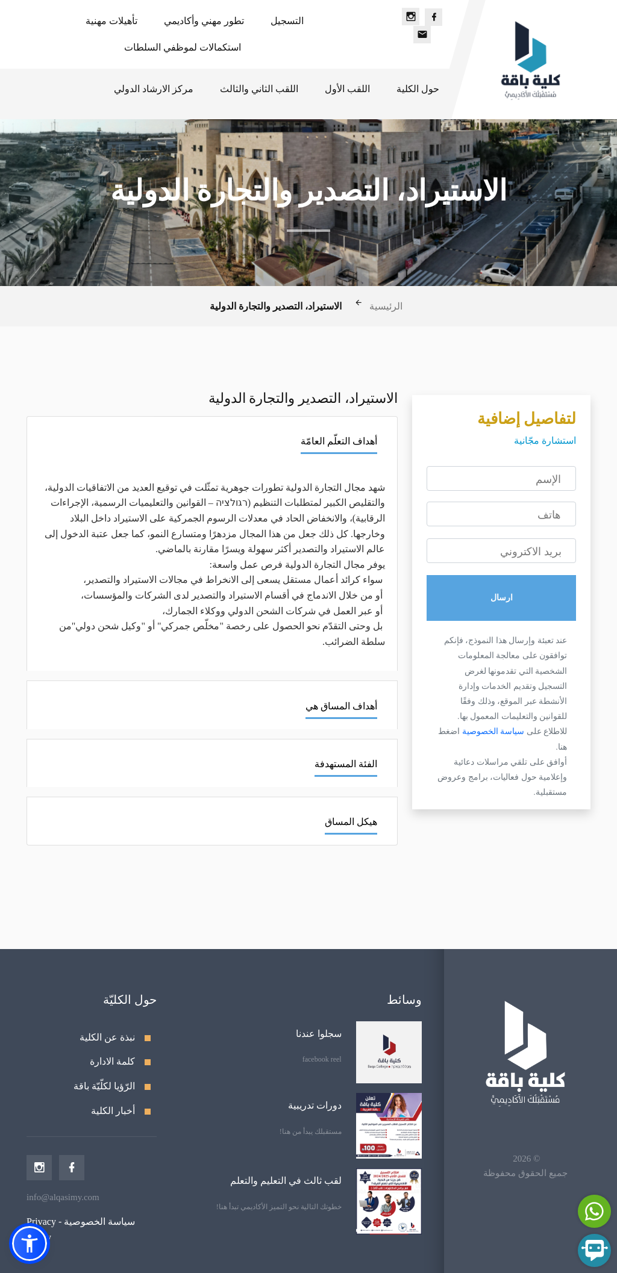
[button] (29, 1243)
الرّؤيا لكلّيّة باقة (104, 1086)
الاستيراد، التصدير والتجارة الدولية (276, 307)
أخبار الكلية (113, 1111)
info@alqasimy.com (63, 1197)
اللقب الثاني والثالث (259, 89)
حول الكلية (417, 89)
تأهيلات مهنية (111, 21)
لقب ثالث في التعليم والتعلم (286, 1180)
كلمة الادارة (112, 1061)
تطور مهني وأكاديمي (204, 21)
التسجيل (287, 21)
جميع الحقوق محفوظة (525, 1173)
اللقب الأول (347, 89)
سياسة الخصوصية (492, 731)
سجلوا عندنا (319, 1034)
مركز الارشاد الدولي (153, 89)
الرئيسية (385, 307)
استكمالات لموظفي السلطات (182, 47)
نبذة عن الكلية (107, 1037)
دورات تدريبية (315, 1105)
